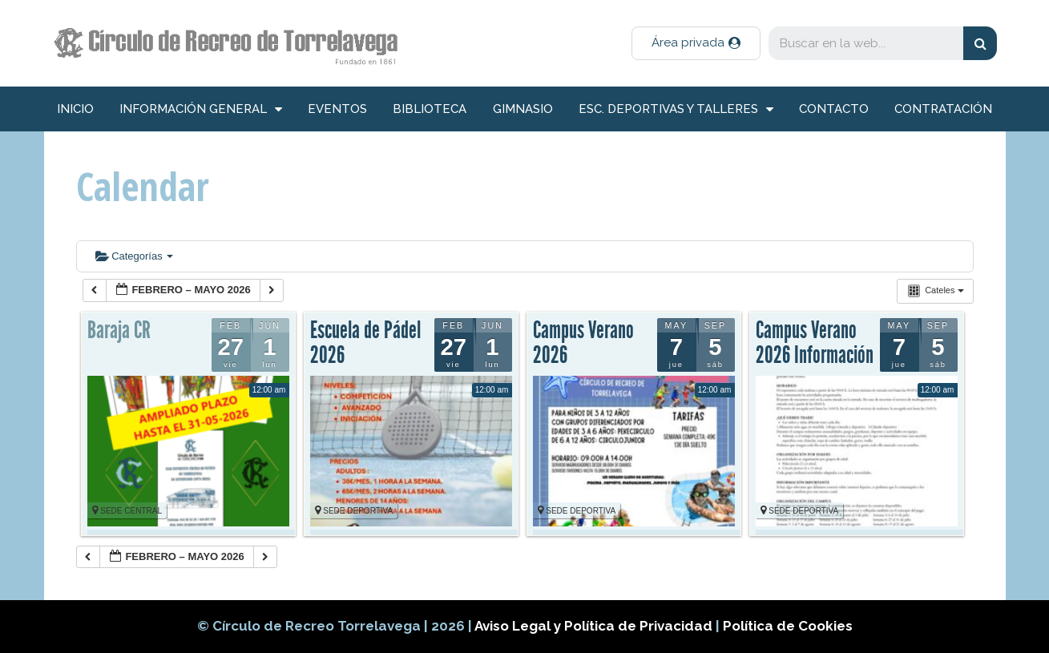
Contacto (834, 109)
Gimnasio (523, 109)
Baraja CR (119, 330)
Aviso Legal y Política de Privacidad (595, 626)
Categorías (134, 256)
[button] (696, 43)
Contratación (943, 109)
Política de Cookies (788, 626)
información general (200, 109)
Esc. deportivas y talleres (676, 109)
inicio (75, 109)
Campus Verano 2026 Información (814, 343)
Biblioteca (429, 109)
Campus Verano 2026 (583, 343)
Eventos (337, 109)
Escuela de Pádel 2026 (365, 343)
